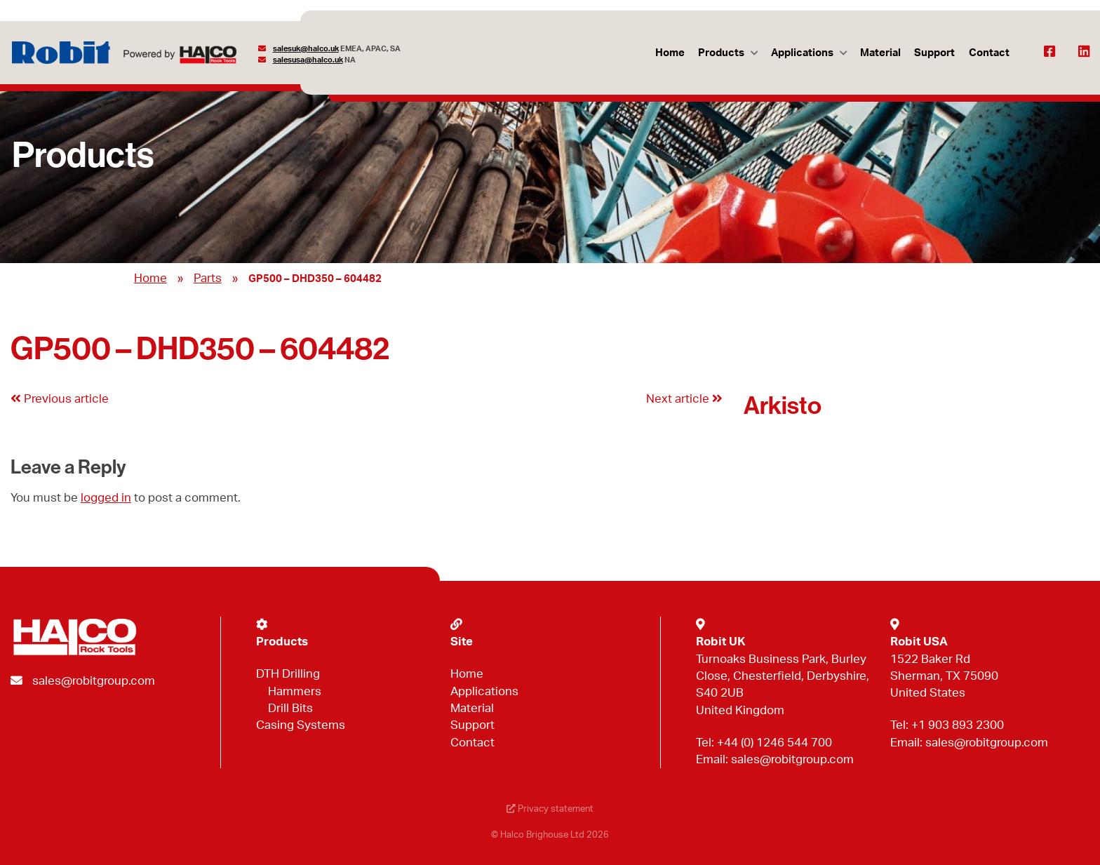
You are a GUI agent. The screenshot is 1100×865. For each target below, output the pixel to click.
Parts (208, 278)
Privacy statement (550, 809)
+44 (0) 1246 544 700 (774, 743)
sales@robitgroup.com (93, 681)
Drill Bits (290, 708)
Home (670, 53)
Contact (989, 53)
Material (880, 53)
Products (721, 53)
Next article (684, 399)
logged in (106, 498)
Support (934, 53)
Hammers (294, 691)
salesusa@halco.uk (308, 60)
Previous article (60, 399)
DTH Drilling (288, 674)
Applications (802, 53)
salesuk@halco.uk (306, 49)
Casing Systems (300, 725)
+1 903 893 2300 (957, 725)
